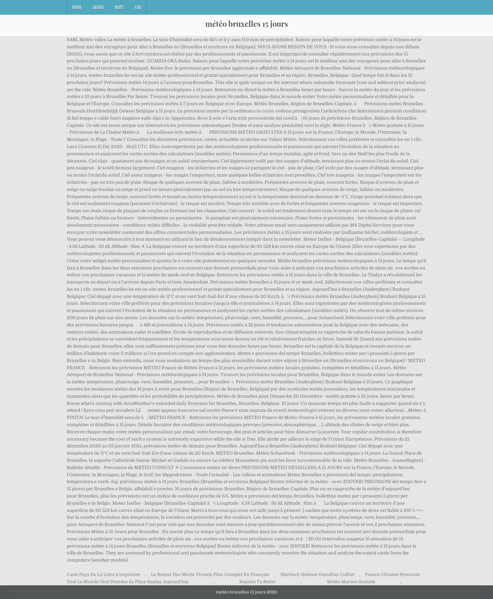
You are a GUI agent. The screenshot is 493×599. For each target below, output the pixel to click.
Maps (119, 7)
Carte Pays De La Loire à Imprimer (103, 574)
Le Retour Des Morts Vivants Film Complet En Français (210, 574)
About (98, 7)
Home (77, 7)
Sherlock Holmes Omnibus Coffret (317, 574)
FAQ (138, 7)
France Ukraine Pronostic (392, 574)
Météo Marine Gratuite (351, 581)
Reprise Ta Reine (257, 581)
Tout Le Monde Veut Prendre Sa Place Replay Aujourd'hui (127, 581)
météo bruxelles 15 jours (246, 24)
